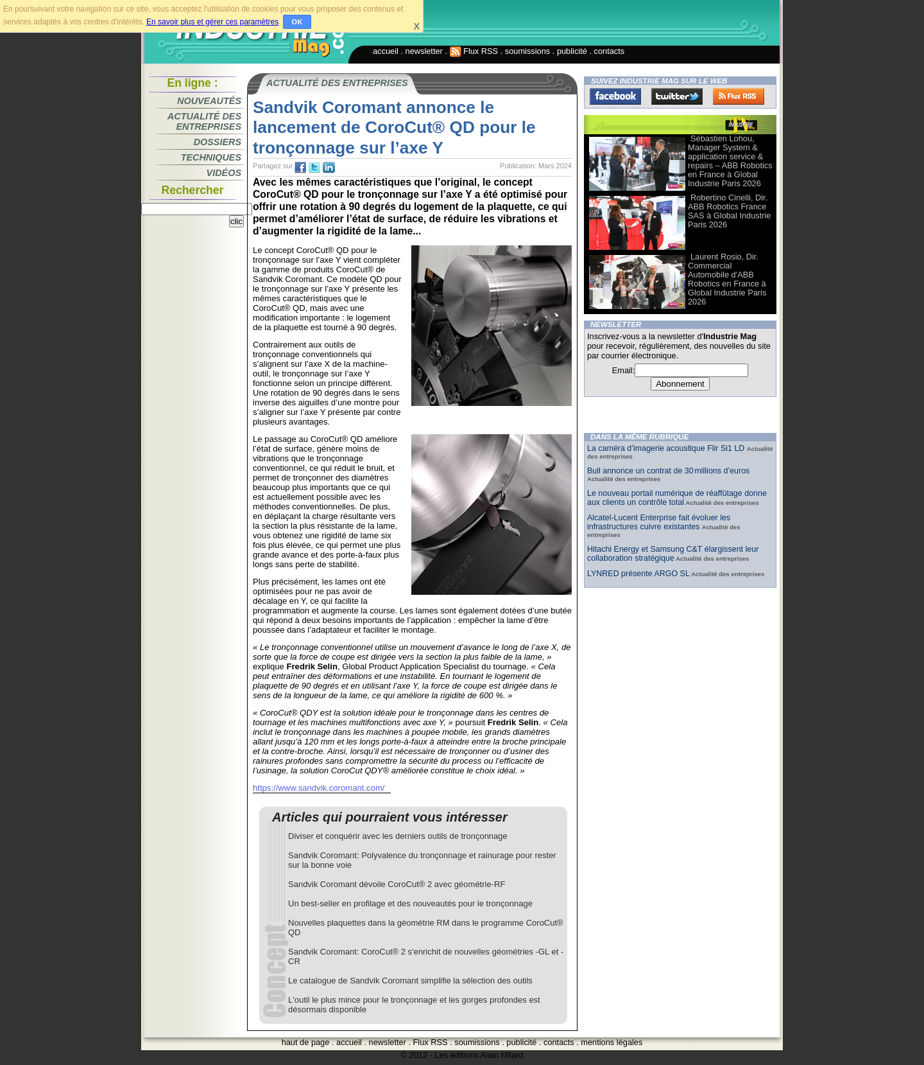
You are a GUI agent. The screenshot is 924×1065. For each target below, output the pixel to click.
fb (300, 167)
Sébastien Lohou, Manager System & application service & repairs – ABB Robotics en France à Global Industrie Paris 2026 (730, 161)
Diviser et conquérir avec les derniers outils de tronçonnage (398, 836)
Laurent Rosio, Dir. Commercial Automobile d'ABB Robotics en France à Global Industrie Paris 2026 (727, 279)
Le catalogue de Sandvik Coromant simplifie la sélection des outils (410, 980)
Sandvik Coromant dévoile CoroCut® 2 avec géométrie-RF (396, 884)
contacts (609, 51)
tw (314, 167)
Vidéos (224, 173)
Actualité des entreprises (204, 121)
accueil (385, 51)
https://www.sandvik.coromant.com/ (318, 788)
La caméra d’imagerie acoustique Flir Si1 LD (667, 448)
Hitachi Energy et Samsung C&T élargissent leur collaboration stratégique (672, 554)
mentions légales (611, 1042)
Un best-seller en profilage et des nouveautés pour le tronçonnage (410, 903)
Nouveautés (209, 101)
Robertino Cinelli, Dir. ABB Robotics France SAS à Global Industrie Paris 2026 (729, 211)
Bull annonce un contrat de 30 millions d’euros (668, 470)
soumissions (527, 51)
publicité (572, 51)
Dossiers (217, 142)
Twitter (677, 96)
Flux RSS (474, 51)
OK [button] (297, 22)
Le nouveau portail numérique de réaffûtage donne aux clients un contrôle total (677, 498)
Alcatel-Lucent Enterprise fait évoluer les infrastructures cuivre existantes (658, 522)
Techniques (211, 157)
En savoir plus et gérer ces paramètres (212, 21)
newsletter (424, 51)
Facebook (615, 96)
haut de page (306, 1042)
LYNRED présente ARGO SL (638, 573)
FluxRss (738, 96)
